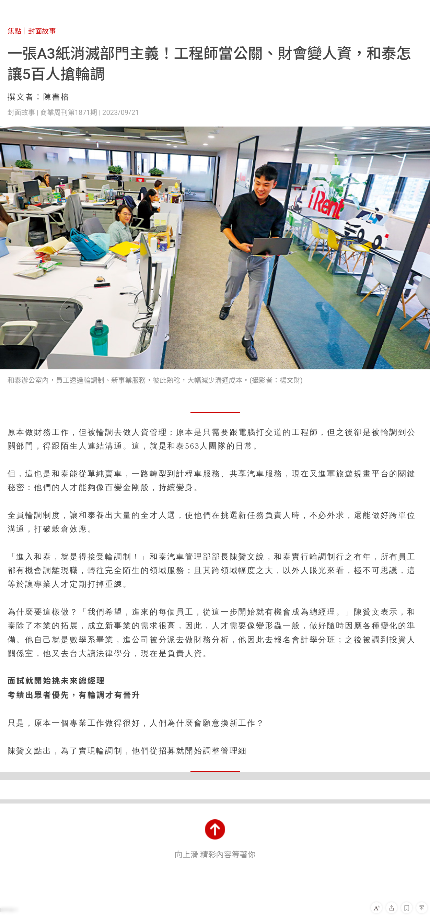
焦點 (14, 31)
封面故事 (42, 31)
